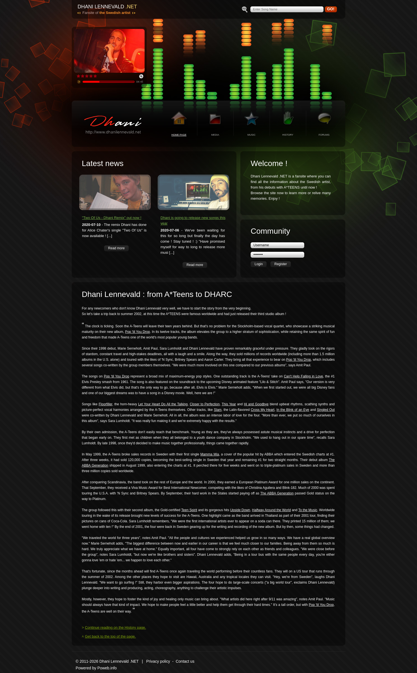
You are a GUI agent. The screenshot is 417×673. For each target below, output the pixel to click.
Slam (217, 410)
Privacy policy (158, 661)
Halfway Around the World (271, 510)
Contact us (185, 661)
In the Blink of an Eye (293, 410)
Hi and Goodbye (256, 404)
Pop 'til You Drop (137, 332)
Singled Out (326, 410)
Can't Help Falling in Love (303, 376)
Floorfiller (105, 404)
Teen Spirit (189, 510)
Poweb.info (107, 668)
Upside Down (240, 510)
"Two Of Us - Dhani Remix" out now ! (111, 218)
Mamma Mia (209, 454)
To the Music (307, 510)
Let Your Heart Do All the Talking (163, 404)
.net (131, 6)
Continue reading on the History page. (115, 627)
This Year (229, 404)
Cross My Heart (262, 410)
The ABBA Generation (277, 493)
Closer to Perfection (205, 404)
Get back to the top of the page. (110, 636)
